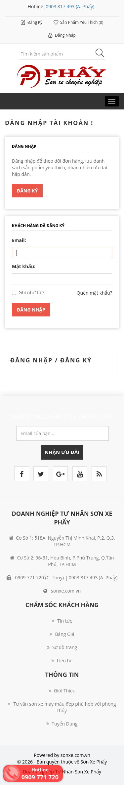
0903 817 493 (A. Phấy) (70, 6)
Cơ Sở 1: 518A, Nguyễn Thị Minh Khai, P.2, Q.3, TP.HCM (62, 541)
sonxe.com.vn (62, 591)
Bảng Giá (62, 634)
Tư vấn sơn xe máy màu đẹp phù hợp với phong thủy (62, 707)
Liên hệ (62, 660)
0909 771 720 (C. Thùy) (35, 577)
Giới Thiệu (62, 690)
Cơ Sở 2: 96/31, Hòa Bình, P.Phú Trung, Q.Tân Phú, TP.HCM (62, 561)
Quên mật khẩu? (94, 293)
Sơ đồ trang (62, 647)
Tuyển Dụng (61, 724)
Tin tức (62, 621)
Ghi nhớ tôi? (31, 292)
